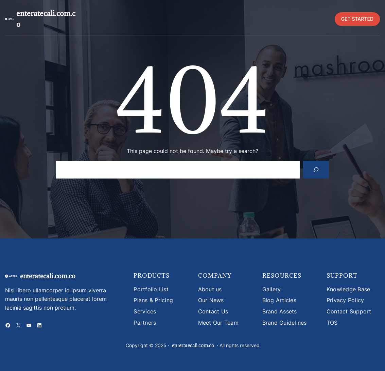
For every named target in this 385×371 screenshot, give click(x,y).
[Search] (316, 170)
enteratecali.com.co (47, 276)
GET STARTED (357, 19)
